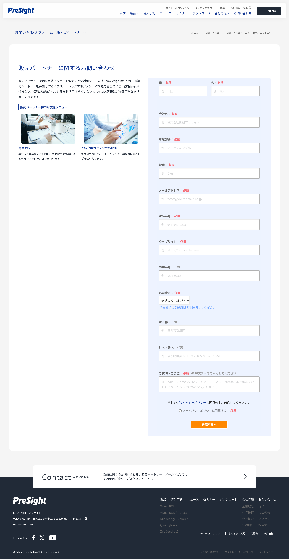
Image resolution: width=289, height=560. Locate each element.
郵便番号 (169, 267)
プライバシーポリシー (191, 402)
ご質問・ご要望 (197, 373)
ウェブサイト (172, 241)
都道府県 (169, 292)
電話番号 (169, 216)
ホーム (194, 33)
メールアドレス (174, 190)
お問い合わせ (212, 33)
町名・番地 (171, 347)
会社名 (168, 113)
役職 (166, 165)
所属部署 (169, 139)
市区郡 (168, 322)
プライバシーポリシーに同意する (209, 410)
